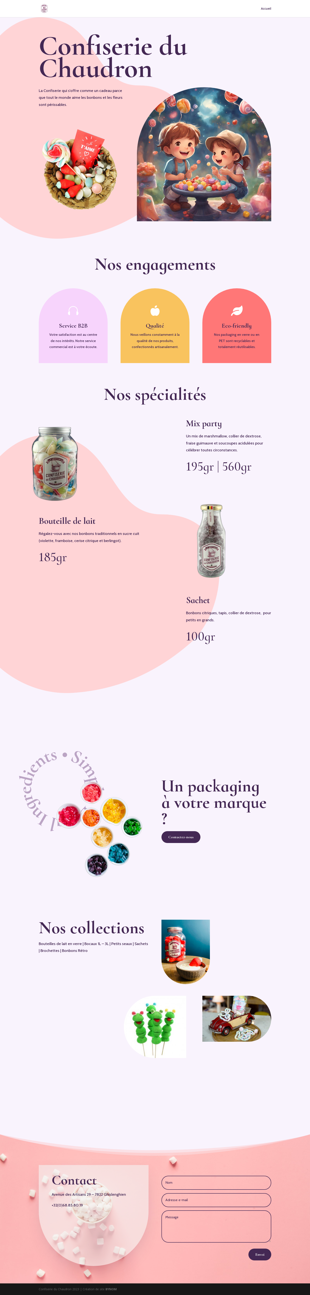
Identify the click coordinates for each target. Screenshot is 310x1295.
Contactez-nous (181, 837)
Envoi (259, 1254)
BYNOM (111, 1289)
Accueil (266, 9)
